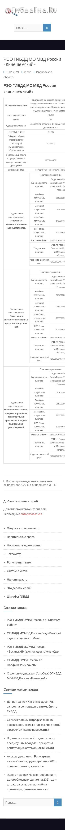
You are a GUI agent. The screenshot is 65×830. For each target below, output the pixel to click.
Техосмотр (14, 553)
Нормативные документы (24, 545)
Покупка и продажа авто (23, 528)
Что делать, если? (19, 588)
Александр (14, 756)
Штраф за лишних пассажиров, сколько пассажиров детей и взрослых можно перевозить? (33, 724)
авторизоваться (31, 513)
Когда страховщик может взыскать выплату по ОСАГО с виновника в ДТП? (29, 482)
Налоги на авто (17, 579)
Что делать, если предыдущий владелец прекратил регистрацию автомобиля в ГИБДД (31, 742)
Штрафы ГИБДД (18, 596)
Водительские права (21, 536)
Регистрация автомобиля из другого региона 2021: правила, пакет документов (32, 761)
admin (27, 72)
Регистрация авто (19, 562)
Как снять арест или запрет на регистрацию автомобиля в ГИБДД (32, 706)
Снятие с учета (17, 571)
